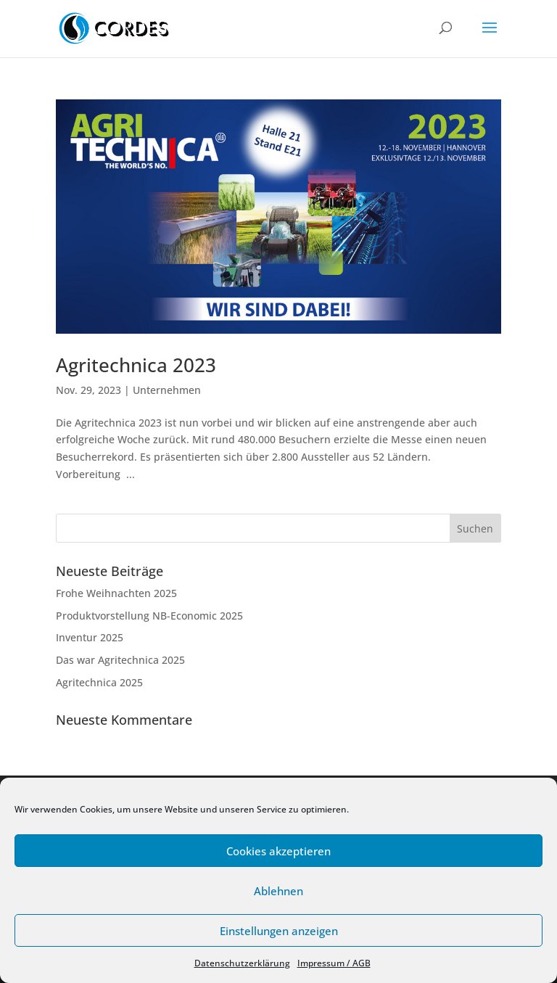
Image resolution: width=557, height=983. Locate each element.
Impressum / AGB (334, 963)
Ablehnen (278, 891)
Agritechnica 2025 (99, 682)
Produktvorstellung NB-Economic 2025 (149, 615)
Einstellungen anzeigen (279, 931)
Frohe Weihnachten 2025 (116, 593)
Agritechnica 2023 (136, 365)
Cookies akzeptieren (278, 851)
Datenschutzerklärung (242, 963)
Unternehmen (167, 390)
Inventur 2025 (89, 637)
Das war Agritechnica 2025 (120, 660)
